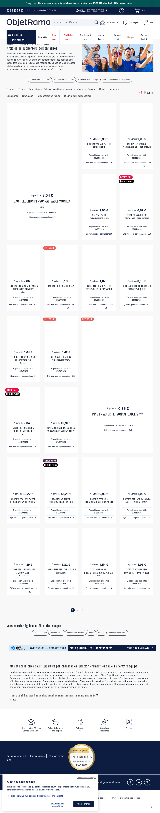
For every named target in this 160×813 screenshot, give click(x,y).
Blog (9, 760)
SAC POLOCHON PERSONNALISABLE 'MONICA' (42, 201)
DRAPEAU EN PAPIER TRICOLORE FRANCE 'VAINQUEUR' (137, 287)
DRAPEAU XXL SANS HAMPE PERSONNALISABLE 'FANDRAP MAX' (23, 500)
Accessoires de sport (117, 633)
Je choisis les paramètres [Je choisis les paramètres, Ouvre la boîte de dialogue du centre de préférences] (57, 805)
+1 (106, 308)
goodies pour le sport (133, 684)
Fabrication (35, 89)
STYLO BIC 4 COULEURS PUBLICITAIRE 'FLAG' (23, 429)
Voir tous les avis (138, 648)
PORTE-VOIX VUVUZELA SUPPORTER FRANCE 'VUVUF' (137, 571)
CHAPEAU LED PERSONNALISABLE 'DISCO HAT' (61, 571)
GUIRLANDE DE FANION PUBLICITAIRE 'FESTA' (61, 358)
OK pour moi (83, 804)
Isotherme (115, 89)
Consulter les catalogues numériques (102, 782)
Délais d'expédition (54, 89)
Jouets (91, 633)
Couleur (93, 89)
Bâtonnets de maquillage (88, 80)
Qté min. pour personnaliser (78, 96)
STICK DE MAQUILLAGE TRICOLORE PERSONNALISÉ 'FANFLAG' (137, 216)
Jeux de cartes (57, 633)
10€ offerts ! (109, 22)
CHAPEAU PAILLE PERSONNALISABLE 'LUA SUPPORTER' (98, 216)
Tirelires (101, 633)
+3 (144, 166)
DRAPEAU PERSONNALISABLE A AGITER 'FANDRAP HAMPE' (136, 500)
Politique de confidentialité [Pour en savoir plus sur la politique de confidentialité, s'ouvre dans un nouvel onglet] (50, 796)
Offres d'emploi (56, 756)
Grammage (28, 96)
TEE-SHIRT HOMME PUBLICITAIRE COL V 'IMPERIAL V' (99, 571)
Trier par (12, 89)
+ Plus (13, 699)
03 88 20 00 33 (15, 10)
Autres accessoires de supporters (116, 80)
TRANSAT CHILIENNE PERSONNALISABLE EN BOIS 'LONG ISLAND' (61, 500)
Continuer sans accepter (86, 778)
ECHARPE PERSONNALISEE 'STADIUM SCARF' (23, 571)
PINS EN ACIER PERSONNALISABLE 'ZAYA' (118, 414)
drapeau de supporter (136, 681)
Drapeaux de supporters (40, 80)
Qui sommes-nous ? (16, 756)
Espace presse (37, 756)
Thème (22, 89)
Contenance (13, 96)
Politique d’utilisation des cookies (126, 798)
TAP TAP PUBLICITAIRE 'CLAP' (61, 285)
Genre (103, 89)
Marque (70, 89)
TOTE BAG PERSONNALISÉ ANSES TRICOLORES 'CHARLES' (23, 287)
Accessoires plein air (75, 633)
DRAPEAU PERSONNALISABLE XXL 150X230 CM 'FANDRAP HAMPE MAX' (61, 429)
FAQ (148, 22)
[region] (50, 792)
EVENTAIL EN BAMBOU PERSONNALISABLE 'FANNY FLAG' (137, 145)
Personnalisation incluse (49, 96)
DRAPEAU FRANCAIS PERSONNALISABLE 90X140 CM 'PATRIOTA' (99, 500)
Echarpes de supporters (64, 80)
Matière (81, 89)
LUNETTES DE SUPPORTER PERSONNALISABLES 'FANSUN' (99, 287)
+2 (30, 591)
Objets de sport (40, 633)
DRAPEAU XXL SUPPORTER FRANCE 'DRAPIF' (99, 145)
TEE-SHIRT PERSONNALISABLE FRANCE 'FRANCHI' (23, 358)
